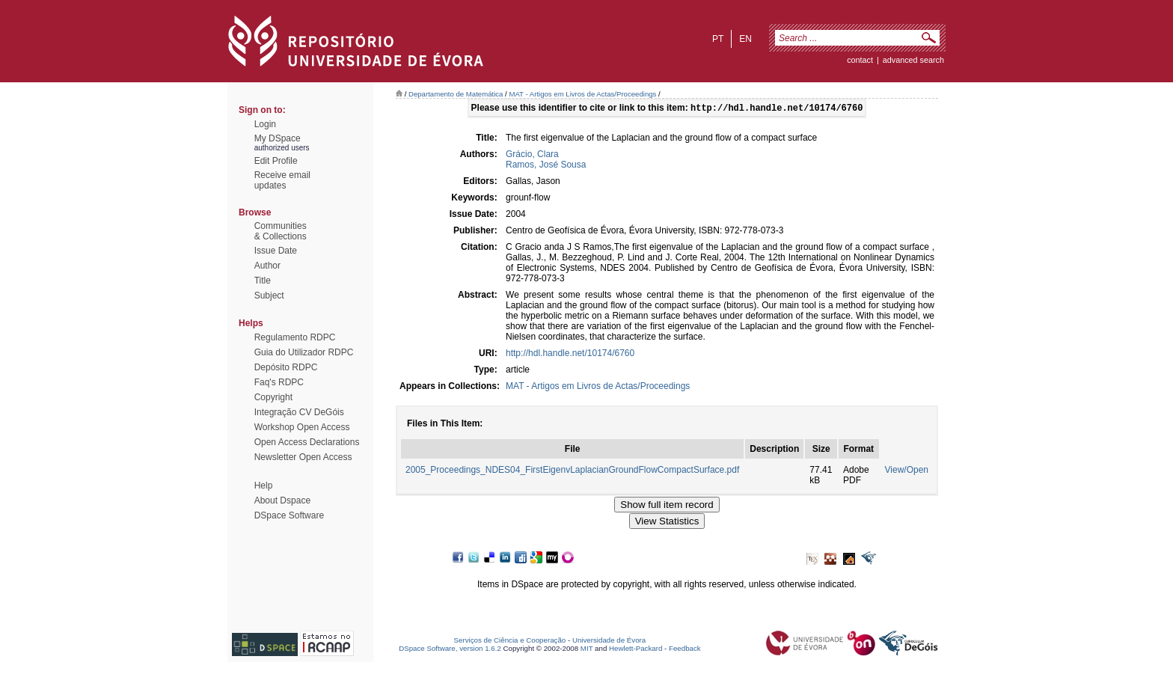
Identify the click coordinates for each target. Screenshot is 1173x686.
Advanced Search (913, 59)
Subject (269, 295)
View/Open (906, 471)
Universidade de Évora (609, 641)
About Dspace (282, 500)
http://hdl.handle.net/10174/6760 (570, 354)
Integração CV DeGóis (299, 412)
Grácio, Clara (532, 155)
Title (262, 280)
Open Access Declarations (307, 442)
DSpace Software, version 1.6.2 (450, 650)
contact (860, 59)
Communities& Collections (280, 231)
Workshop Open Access (302, 427)
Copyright (273, 397)
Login (265, 124)
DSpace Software (289, 515)
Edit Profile (276, 161)
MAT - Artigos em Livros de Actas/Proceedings (582, 94)
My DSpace (277, 138)
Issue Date (275, 250)
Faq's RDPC (279, 382)
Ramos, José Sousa (546, 166)
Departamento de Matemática (455, 94)
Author (267, 265)
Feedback (685, 650)
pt (717, 39)
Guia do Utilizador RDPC (304, 352)
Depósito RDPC (286, 367)
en (745, 39)
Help (263, 485)
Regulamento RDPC (295, 337)
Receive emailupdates (282, 180)
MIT (587, 650)
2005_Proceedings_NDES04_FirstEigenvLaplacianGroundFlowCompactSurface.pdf (572, 471)
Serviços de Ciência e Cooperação (510, 641)
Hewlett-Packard (635, 650)
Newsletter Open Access (303, 457)
